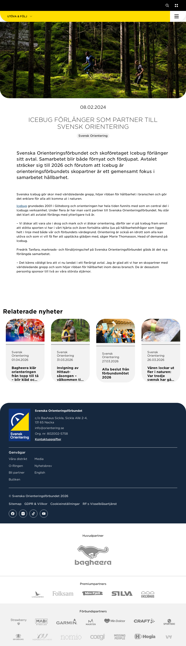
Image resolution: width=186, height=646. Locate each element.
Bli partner (17, 472)
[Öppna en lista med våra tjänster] (175, 5)
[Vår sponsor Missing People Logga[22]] (120, 637)
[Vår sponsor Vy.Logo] (168, 637)
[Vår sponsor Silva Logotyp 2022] (122, 594)
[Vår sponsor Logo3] (97, 637)
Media (39, 459)
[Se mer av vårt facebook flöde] (13, 514)
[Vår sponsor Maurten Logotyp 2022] (91, 622)
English (40, 472)
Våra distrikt (18, 459)
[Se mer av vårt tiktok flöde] (33, 514)
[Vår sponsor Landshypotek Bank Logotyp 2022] (38, 594)
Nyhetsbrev (43, 466)
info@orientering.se (49, 428)
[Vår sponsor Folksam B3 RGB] (62, 594)
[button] (85, 16)
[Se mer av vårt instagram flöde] (23, 514)
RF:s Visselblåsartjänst (100, 504)
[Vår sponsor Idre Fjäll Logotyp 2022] (92, 594)
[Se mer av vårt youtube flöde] (44, 514)
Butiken (14, 479)
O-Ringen (16, 466)
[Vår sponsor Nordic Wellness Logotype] (42, 637)
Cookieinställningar (65, 504)
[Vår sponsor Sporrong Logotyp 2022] (18, 637)
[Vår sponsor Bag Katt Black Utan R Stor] (93, 555)
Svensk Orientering (93, 135)
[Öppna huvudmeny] (178, 16)
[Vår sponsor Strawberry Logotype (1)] (19, 622)
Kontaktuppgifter (48, 439)
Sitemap (15, 504)
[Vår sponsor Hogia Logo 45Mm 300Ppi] (144, 637)
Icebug (22, 206)
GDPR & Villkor (35, 504)
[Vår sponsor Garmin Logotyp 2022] (66, 622)
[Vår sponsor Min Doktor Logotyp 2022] (114, 622)
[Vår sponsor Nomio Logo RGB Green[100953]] (71, 637)
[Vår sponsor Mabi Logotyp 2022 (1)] (41, 622)
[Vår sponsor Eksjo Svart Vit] (147, 594)
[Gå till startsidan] (9, 5)
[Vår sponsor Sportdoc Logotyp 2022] (169, 622)
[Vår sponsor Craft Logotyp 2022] (144, 622)
